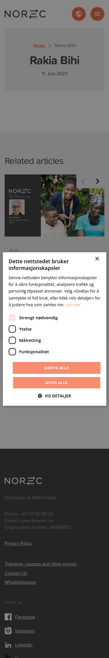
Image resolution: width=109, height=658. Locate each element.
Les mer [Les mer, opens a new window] (73, 304)
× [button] (97, 259)
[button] (54, 396)
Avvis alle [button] (57, 382)
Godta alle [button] (56, 367)
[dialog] (54, 329)
